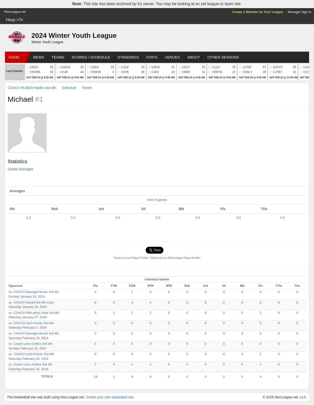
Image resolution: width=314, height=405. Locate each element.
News (38, 57)
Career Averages (20, 169)
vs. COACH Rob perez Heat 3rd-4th (34, 313)
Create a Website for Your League (257, 12)
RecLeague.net (15, 12)
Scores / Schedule (91, 57)
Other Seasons (223, 57)
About (193, 57)
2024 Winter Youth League (74, 35)
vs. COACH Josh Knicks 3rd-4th (31, 323)
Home (14, 57)
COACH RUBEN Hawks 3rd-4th (32, 88)
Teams (58, 57)
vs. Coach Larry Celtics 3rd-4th (30, 344)
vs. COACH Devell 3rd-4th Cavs (31, 302)
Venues (172, 57)
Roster (87, 88)
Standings (128, 57)
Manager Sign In (299, 12)
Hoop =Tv (14, 20)
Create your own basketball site (109, 397)
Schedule (69, 88)
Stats (151, 57)
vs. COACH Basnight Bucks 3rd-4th (34, 292)
